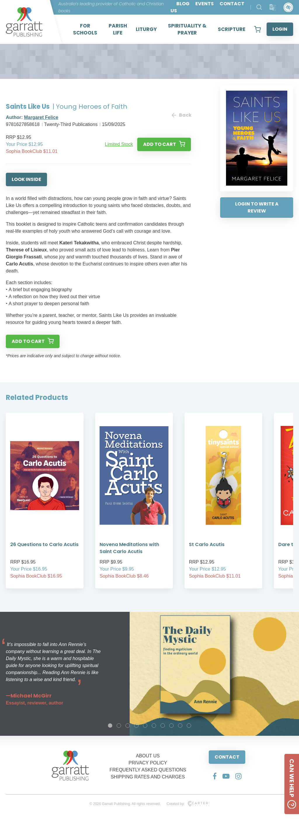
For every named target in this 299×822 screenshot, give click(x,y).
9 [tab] (180, 725)
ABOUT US (148, 755)
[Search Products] (259, 7)
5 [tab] (145, 725)
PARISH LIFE (118, 29)
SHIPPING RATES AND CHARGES (148, 776)
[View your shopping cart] (257, 29)
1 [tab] (110, 725)
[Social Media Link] (215, 776)
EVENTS (204, 3)
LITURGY (146, 29)
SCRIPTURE (231, 29)
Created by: (187, 804)
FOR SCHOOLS (85, 29)
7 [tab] (163, 725)
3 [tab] (128, 725)
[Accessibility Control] (288, 7)
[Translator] (273, 7)
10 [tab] (189, 725)
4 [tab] (136, 725)
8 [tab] (171, 725)
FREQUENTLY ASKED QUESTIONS (147, 769)
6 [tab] (154, 725)
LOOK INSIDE (26, 179)
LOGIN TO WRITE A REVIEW (257, 207)
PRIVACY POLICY (147, 762)
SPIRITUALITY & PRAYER (187, 29)
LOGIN (279, 29)
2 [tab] (119, 725)
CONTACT (227, 757)
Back (181, 115)
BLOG (183, 3)
